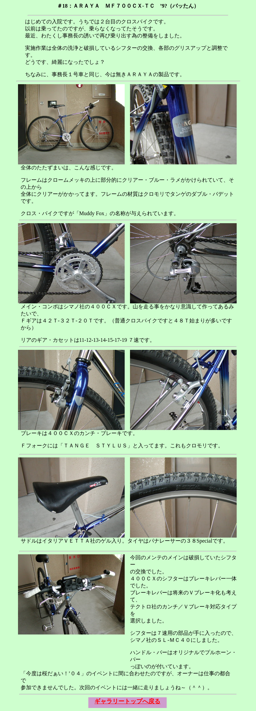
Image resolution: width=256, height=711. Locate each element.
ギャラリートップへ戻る (127, 701)
